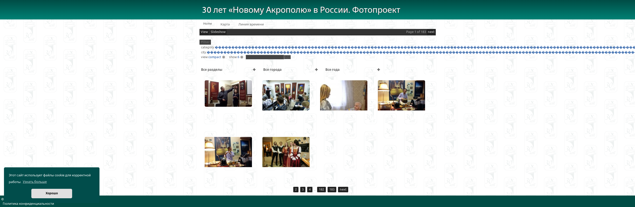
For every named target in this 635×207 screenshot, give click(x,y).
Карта (225, 24)
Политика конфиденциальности (28, 204)
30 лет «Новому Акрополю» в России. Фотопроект (301, 10)
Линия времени (251, 24)
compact (214, 57)
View (204, 32)
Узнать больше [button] (35, 182)
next (431, 32)
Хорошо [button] (52, 193)
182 (321, 189)
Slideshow (218, 32)
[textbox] (265, 57)
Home (207, 23)
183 (332, 189)
